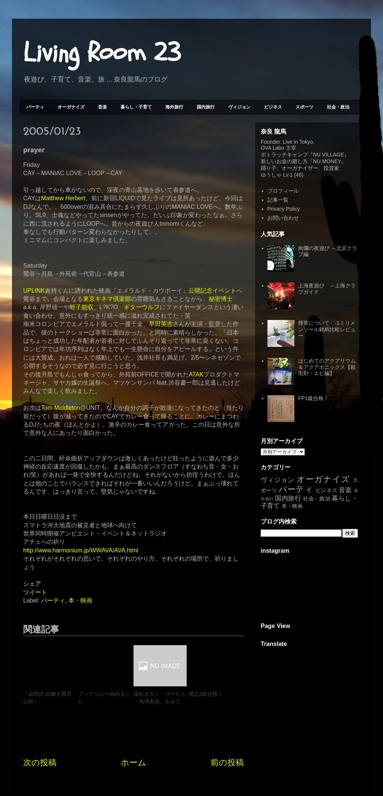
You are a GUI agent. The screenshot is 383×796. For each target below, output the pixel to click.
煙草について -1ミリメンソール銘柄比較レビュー (327, 329)
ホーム (133, 762)
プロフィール (283, 191)
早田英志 (161, 324)
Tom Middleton (60, 408)
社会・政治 (338, 107)
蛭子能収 (82, 307)
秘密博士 (221, 299)
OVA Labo (272, 148)
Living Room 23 (102, 53)
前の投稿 (227, 762)
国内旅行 (206, 107)
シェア (32, 583)
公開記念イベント (212, 290)
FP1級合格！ (313, 398)
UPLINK (34, 290)
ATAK (196, 374)
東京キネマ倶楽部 (107, 299)
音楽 (102, 107)
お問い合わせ (283, 218)
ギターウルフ (142, 307)
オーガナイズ (71, 107)
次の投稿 (39, 762)
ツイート (35, 592)
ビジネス (273, 107)
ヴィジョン (239, 107)
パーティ (35, 107)
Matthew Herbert (63, 198)
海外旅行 (174, 107)
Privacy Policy (283, 209)
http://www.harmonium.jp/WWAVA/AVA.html (80, 550)
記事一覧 (277, 200)
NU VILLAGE (328, 155)
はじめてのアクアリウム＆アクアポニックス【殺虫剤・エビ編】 (327, 367)
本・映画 (80, 600)
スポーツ (304, 107)
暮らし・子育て (136, 107)
